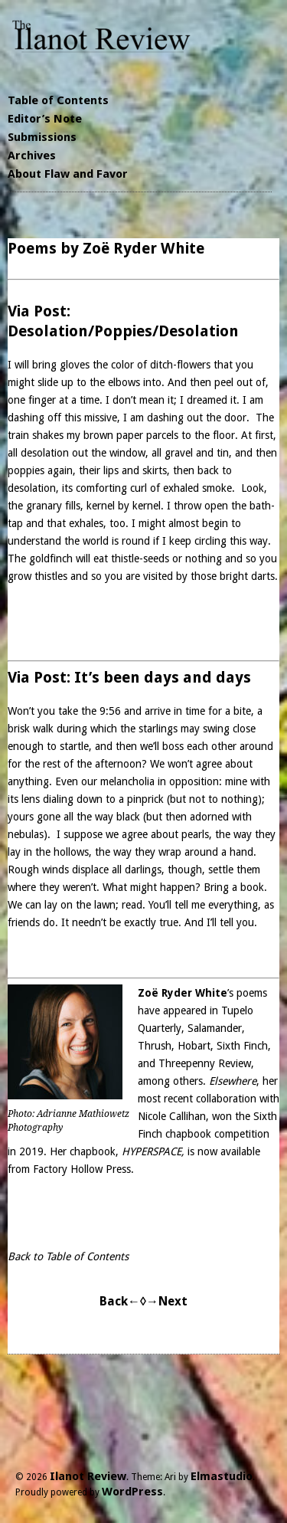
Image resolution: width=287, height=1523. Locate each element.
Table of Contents (58, 100)
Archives (32, 155)
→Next (167, 1301)
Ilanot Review (88, 1476)
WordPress (132, 1491)
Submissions (42, 137)
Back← (119, 1301)
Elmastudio (222, 1476)
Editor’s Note (45, 119)
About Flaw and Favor (68, 174)
